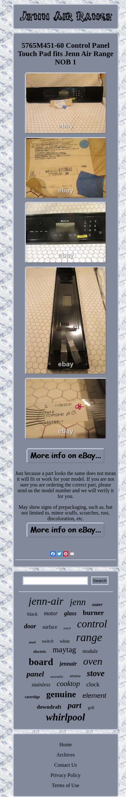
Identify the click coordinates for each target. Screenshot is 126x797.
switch (48, 641)
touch (66, 628)
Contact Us (65, 765)
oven (92, 661)
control (92, 624)
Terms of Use (65, 785)
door (30, 626)
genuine (61, 694)
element (94, 695)
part (74, 705)
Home (65, 744)
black (32, 614)
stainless (41, 685)
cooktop (68, 684)
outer (97, 604)
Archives (65, 754)
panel (35, 674)
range (89, 637)
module (90, 651)
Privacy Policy (66, 775)
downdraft (49, 707)
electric (39, 651)
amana (75, 675)
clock (93, 684)
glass (70, 613)
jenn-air (46, 601)
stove (95, 673)
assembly (56, 676)
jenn (78, 602)
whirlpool (65, 717)
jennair (68, 664)
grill (91, 708)
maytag (64, 649)
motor (51, 613)
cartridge (32, 697)
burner (93, 613)
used (32, 642)
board (41, 661)
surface (49, 627)
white (65, 641)
